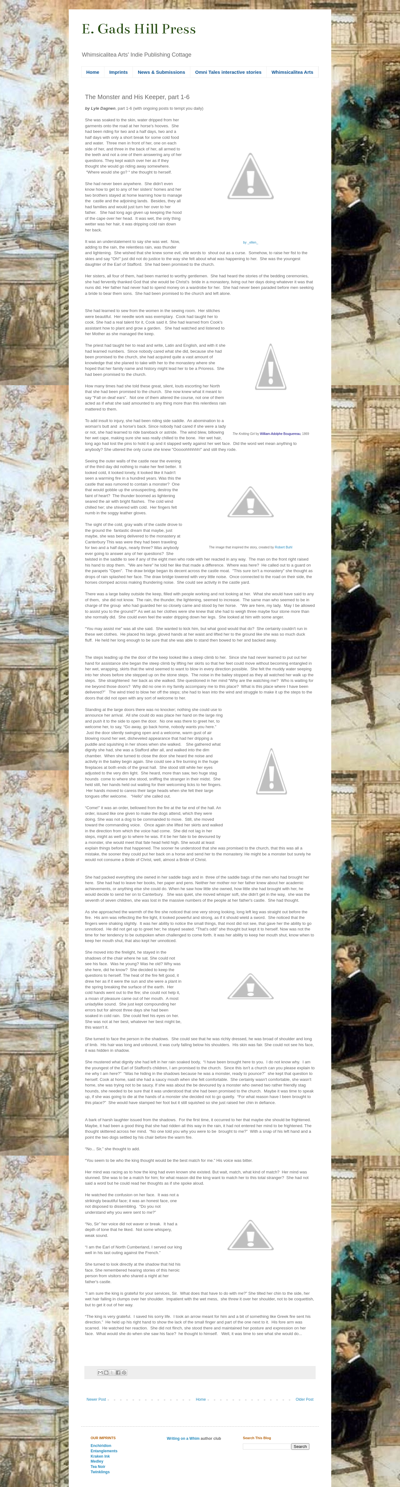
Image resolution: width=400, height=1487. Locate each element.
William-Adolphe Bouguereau (280, 434)
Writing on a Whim (183, 1438)
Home (92, 72)
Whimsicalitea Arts (292, 72)
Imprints (118, 72)
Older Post (304, 1399)
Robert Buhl (283, 547)
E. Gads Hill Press (138, 29)
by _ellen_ (250, 242)
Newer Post (96, 1399)
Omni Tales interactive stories (228, 72)
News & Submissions (161, 72)
